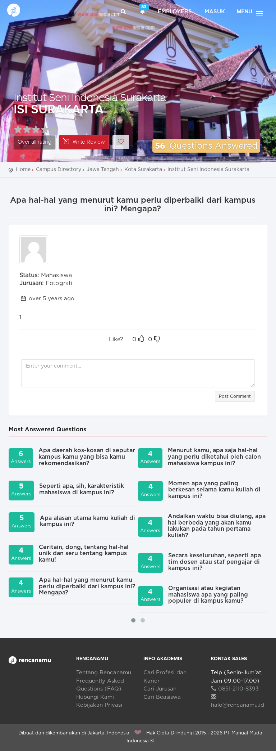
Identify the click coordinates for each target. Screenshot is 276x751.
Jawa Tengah (103, 169)
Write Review (84, 141)
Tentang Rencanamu (103, 672)
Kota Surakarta (143, 169)
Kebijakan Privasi (99, 705)
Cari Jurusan (159, 689)
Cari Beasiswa (162, 697)
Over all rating (34, 142)
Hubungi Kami (95, 697)
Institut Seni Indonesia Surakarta (90, 97)
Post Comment (235, 396)
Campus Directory (58, 169)
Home (23, 169)
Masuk (214, 11)
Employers (175, 11)
